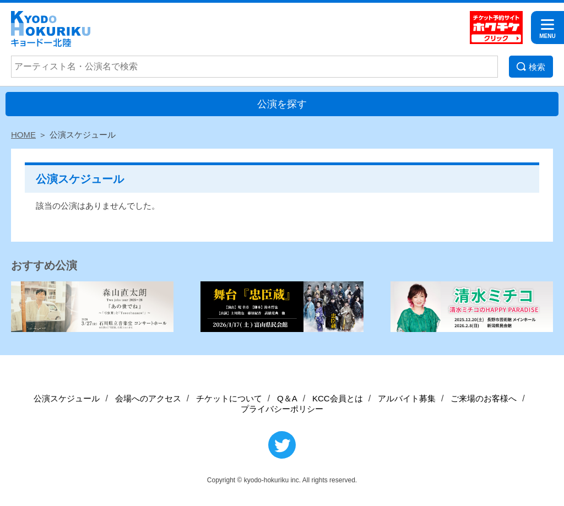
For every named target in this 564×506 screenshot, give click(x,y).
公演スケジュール (67, 398)
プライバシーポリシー (282, 408)
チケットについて (229, 398)
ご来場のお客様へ (484, 398)
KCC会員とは (337, 398)
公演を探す (282, 104)
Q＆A (287, 398)
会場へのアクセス (148, 398)
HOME (23, 134)
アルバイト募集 (407, 398)
